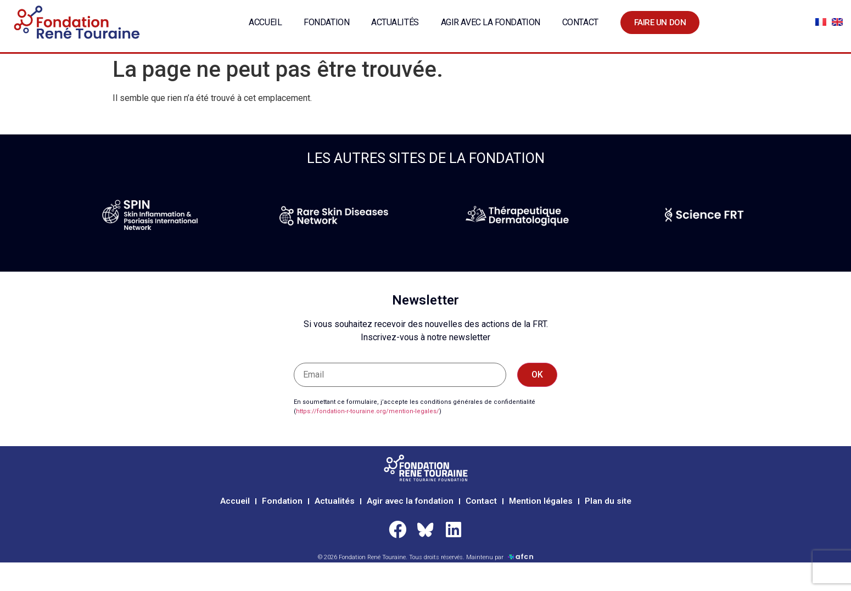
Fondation (326, 22)
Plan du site (614, 501)
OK (537, 374)
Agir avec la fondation (490, 22)
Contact (580, 22)
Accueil (265, 22)
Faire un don (660, 22)
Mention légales (544, 501)
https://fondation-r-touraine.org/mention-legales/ (367, 411)
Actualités (395, 22)
